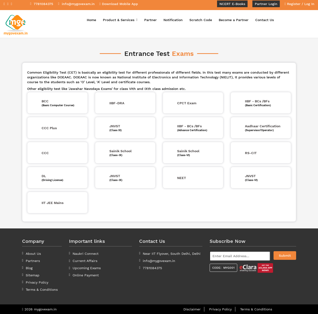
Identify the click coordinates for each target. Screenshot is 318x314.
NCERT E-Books (232, 4)
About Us (33, 254)
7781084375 (152, 268)
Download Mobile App (119, 4)
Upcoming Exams (87, 268)
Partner (150, 20)
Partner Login (266, 4)
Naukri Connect (86, 254)
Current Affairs (85, 261)
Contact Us (264, 20)
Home (91, 20)
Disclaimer (192, 309)
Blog (29, 268)
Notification (173, 20)
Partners (33, 261)
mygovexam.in (45, 309)
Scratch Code (200, 20)
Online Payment (86, 275)
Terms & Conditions (256, 309)
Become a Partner (234, 20)
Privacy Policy (37, 282)
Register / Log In (299, 4)
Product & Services (120, 20)
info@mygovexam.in (159, 261)
